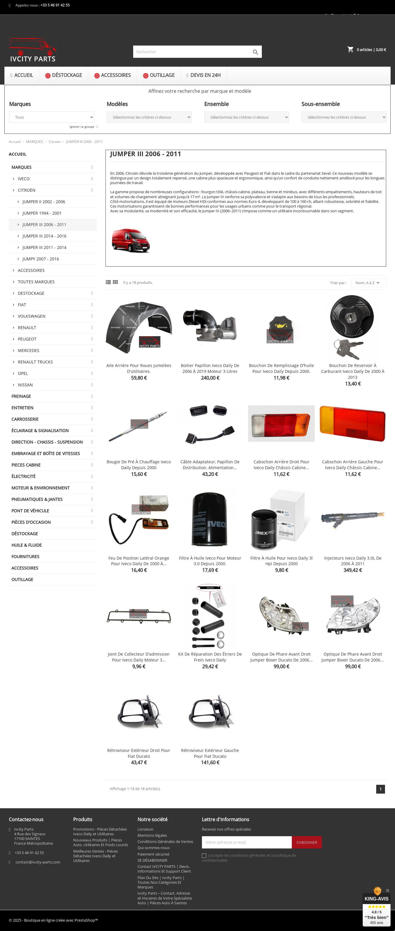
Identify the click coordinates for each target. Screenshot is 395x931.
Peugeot (27, 339)
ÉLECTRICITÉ (23, 476)
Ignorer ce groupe (82, 126)
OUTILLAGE (22, 579)
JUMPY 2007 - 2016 (41, 259)
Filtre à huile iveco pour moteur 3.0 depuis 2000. (210, 561)
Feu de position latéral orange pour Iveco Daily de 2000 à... (138, 561)
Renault (27, 327)
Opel (23, 373)
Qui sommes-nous (154, 847)
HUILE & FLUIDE (26, 545)
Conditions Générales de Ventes (165, 841)
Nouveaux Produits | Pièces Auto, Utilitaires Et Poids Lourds (100, 842)
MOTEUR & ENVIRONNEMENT (40, 488)
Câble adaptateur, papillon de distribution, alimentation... (210, 464)
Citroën (27, 190)
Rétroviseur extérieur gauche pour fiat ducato (210, 753)
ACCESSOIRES (24, 568)
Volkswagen (32, 316)
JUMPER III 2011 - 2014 (44, 247)
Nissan (25, 385)
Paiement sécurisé (153, 854)
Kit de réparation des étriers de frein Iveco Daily (210, 657)
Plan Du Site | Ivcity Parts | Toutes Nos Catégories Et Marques (161, 882)
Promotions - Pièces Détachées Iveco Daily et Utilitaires (100, 831)
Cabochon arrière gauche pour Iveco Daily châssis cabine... (352, 464)
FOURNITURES (25, 556)
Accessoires (31, 270)
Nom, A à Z (368, 282)
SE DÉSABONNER (152, 860)
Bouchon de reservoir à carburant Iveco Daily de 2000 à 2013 (352, 371)
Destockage (31, 293)
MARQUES (21, 167)
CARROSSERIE (25, 419)
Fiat (22, 304)
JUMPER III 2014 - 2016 (44, 236)
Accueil (17, 154)
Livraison (145, 829)
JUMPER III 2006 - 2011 (44, 224)
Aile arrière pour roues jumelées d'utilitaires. (138, 368)
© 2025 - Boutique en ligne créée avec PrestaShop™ (53, 920)
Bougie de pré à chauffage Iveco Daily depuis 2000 (139, 464)
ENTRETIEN (22, 407)
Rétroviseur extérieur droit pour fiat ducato (138, 753)
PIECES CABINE (26, 465)
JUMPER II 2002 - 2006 (44, 201)
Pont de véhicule (30, 511)
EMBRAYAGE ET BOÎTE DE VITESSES (45, 453)
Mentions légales (152, 835)
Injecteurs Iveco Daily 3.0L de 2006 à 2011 (352, 561)
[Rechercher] (197, 52)
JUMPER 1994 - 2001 (42, 213)
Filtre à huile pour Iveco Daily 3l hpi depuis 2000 (281, 561)
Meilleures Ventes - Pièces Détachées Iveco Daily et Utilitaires (95, 855)
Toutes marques (36, 281)
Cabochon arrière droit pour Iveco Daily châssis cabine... (281, 464)
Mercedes (28, 350)
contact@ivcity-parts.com (38, 862)
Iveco (24, 178)
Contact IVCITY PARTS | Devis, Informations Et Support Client (164, 869)
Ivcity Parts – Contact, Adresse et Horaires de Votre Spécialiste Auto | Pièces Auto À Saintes (165, 897)
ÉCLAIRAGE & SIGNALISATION (40, 430)
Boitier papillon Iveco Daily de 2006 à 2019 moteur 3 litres (210, 368)
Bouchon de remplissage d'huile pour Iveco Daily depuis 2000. (281, 368)
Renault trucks (35, 362)
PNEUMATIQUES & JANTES (37, 499)
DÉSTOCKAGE (24, 533)
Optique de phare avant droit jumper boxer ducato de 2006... (281, 657)
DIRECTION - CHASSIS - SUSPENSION (47, 442)
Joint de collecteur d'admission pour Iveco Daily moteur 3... (139, 657)
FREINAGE (21, 396)
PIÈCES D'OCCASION (31, 522)
